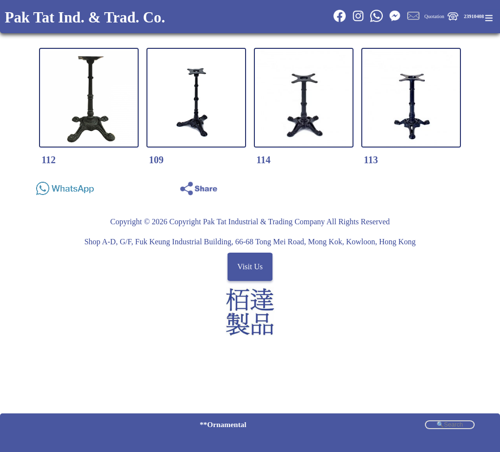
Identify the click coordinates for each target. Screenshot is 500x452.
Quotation (434, 16)
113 (371, 159)
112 (49, 159)
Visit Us (250, 267)
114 (263, 159)
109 (156, 159)
